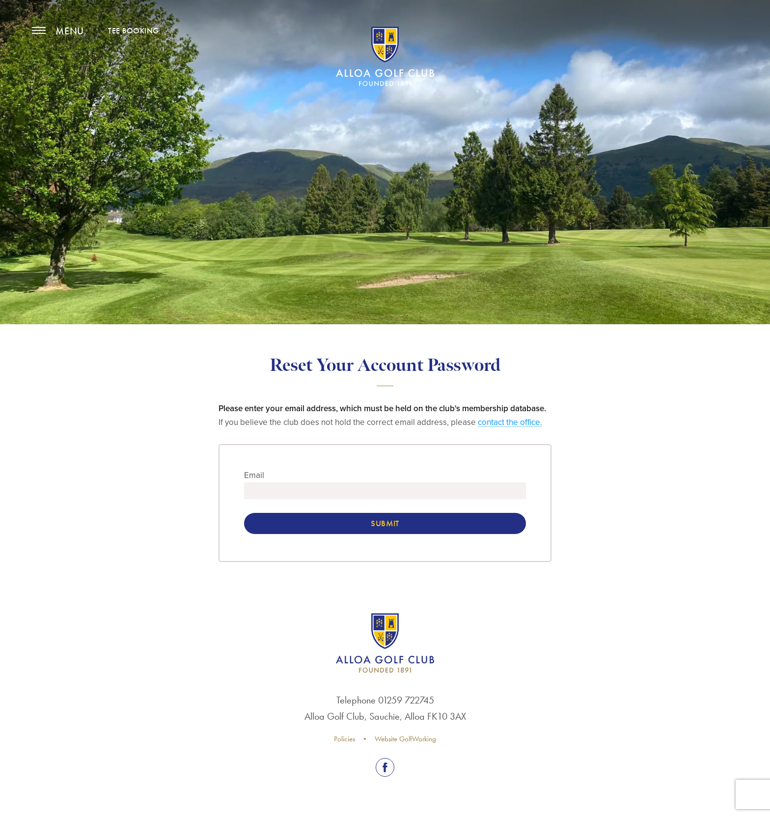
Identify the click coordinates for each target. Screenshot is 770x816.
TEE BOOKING (133, 31)
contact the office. (510, 422)
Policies (344, 739)
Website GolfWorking (405, 739)
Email (254, 475)
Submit (385, 523)
